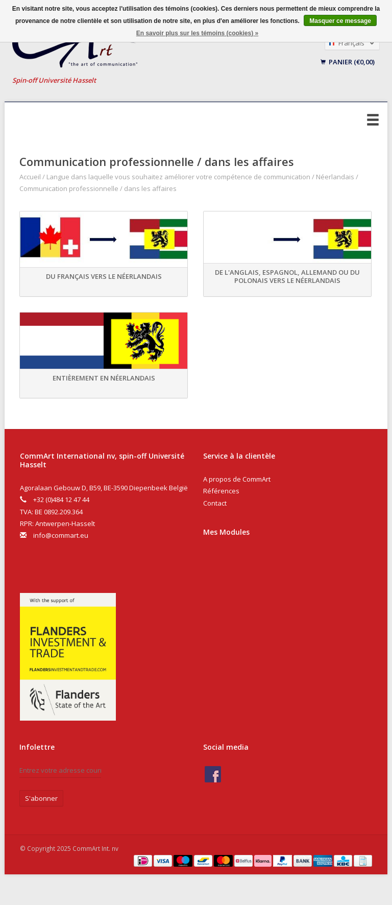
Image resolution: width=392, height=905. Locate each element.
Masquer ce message (340, 21)
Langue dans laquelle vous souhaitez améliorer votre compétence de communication (178, 176)
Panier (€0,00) (348, 61)
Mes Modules (226, 532)
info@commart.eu (60, 535)
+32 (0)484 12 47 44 (61, 499)
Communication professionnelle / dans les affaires (98, 188)
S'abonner (41, 798)
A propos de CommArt (237, 479)
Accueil (30, 176)
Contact (215, 503)
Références (221, 490)
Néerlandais (335, 176)
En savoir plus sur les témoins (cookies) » (197, 33)
